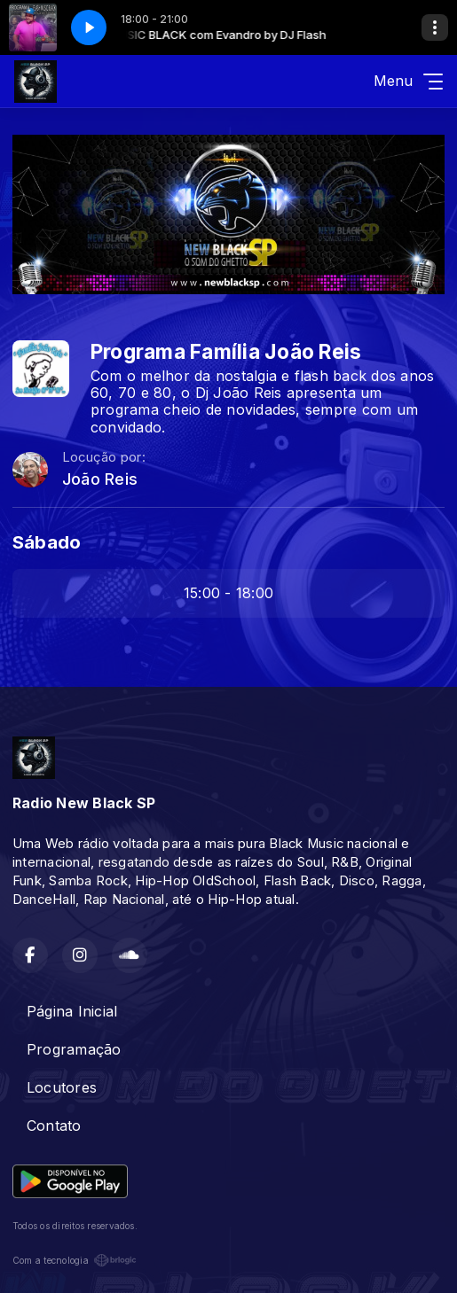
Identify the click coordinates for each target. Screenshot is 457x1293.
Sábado (46, 542)
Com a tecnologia (74, 1260)
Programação (74, 1049)
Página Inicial (72, 1011)
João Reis (100, 479)
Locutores (62, 1087)
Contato (54, 1125)
